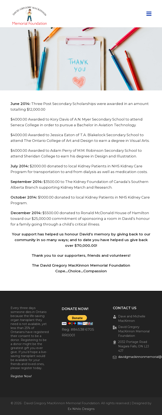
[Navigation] (148, 13)
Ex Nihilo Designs (81, 409)
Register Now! (21, 376)
